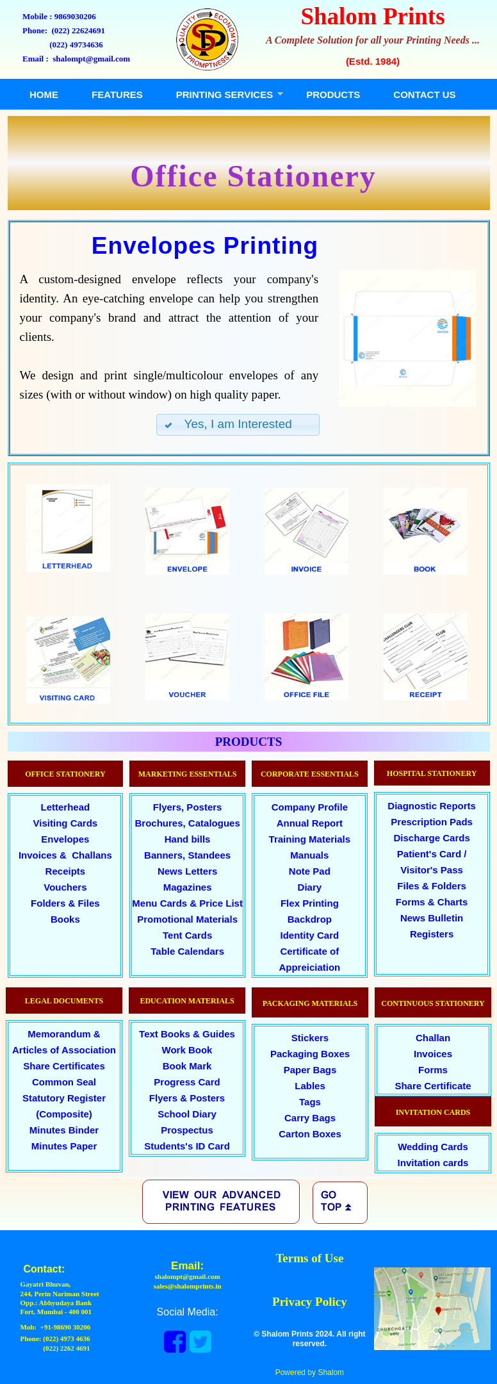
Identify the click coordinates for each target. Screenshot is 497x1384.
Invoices (433, 1053)
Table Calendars (187, 951)
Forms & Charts (432, 901)
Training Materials (310, 839)
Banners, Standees (187, 855)
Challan (433, 1037)
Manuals (309, 855)
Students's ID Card (187, 1146)
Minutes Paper (64, 1146)
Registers (431, 933)
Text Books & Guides (187, 1033)
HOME (43, 94)
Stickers (310, 1037)
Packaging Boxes (310, 1053)
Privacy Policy (309, 1301)
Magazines (187, 887)
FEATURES (117, 94)
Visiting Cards (65, 823)
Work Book (187, 1049)
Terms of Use (309, 1258)
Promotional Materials (187, 919)
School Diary (187, 1113)
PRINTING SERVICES (224, 94)
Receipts (65, 871)
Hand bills (188, 839)
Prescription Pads (432, 821)
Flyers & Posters (187, 1097)
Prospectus (187, 1129)
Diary (310, 887)
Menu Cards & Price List (187, 903)
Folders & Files (65, 903)
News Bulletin (431, 917)
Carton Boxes (310, 1133)
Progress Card (187, 1081)
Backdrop (310, 919)
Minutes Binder (64, 1129)
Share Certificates (64, 1065)
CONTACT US (424, 94)
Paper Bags (310, 1069)
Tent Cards (187, 935)
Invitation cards (433, 1162)
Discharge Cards (432, 837)
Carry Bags (310, 1117)
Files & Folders (431, 885)
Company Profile (310, 807)
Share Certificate (433, 1085)
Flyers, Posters (187, 807)
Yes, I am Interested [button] (227, 424)
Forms (433, 1069)
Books (65, 919)
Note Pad (309, 871)
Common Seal (64, 1081)
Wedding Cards (433, 1146)
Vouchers (65, 887)
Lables (310, 1085)
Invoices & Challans (65, 855)
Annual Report (310, 823)
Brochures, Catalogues (187, 823)
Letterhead (65, 807)
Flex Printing (310, 903)
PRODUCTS (333, 94)
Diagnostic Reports (431, 805)
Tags (310, 1101)
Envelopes (65, 839)
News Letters (187, 871)
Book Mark (187, 1065)
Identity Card (310, 935)
